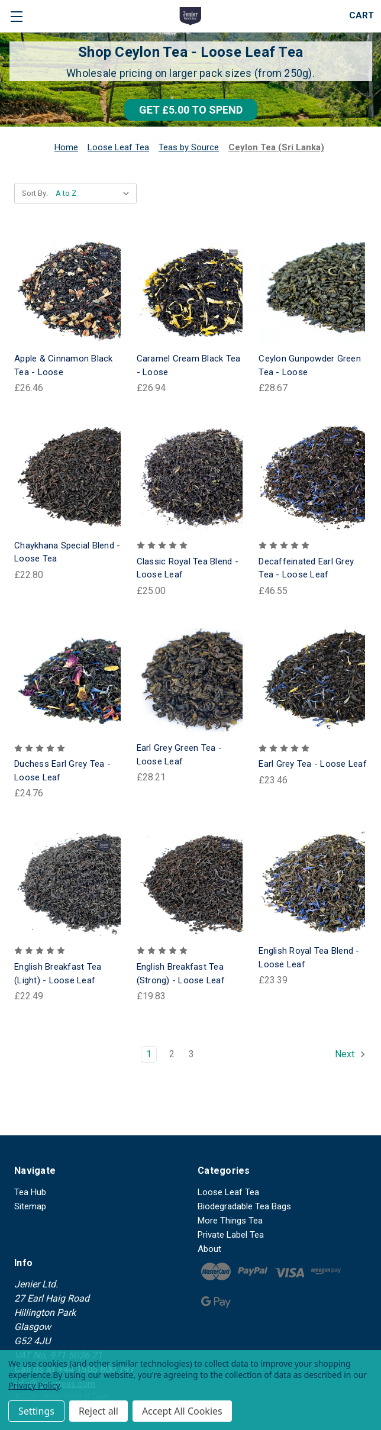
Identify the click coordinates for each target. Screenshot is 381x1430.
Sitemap (30, 1206)
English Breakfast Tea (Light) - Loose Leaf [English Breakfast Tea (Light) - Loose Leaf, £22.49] (57, 973)
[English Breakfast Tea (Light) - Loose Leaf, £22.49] (68, 883)
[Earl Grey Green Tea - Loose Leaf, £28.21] (190, 680)
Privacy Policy (34, 1385)
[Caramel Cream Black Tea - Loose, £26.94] (190, 291)
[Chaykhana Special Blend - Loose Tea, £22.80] (68, 477)
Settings (36, 1411)
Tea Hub (30, 1192)
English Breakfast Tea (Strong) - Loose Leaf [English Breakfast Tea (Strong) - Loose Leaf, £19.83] (181, 973)
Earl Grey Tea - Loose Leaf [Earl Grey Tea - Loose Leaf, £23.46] (313, 763)
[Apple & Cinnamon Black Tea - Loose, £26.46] (68, 291)
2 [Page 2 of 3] (172, 1054)
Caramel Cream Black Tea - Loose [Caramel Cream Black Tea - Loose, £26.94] (189, 365)
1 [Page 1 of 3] (148, 1054)
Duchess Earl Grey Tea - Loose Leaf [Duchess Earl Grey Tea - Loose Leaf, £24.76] (62, 770)
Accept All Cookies (182, 1411)
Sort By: (35, 193)
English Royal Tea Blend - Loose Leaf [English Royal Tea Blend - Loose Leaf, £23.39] (309, 957)
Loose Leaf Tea (228, 1192)
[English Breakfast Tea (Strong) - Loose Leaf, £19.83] (190, 883)
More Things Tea (230, 1220)
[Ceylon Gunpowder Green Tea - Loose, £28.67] (312, 291)
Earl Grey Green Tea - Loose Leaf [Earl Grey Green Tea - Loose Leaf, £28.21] (179, 755)
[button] (190, 110)
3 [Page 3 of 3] (191, 1054)
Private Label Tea (231, 1234)
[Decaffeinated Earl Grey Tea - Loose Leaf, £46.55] (312, 477)
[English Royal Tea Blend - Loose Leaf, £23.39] (312, 883)
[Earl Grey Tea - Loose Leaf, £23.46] (312, 680)
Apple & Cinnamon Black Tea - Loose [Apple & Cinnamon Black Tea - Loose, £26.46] (63, 365)
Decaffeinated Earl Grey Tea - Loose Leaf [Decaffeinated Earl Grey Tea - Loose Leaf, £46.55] (306, 568)
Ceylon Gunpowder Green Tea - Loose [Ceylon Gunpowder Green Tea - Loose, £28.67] (310, 365)
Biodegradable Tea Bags (244, 1206)
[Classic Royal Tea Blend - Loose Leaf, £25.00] (190, 477)
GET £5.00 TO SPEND (191, 110)
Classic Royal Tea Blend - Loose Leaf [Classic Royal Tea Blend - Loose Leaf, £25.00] (187, 568)
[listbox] (95, 193)
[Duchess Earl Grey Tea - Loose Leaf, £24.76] (68, 680)
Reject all (98, 1411)
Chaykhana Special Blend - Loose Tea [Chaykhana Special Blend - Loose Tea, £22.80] (67, 552)
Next (350, 1054)
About (209, 1249)
